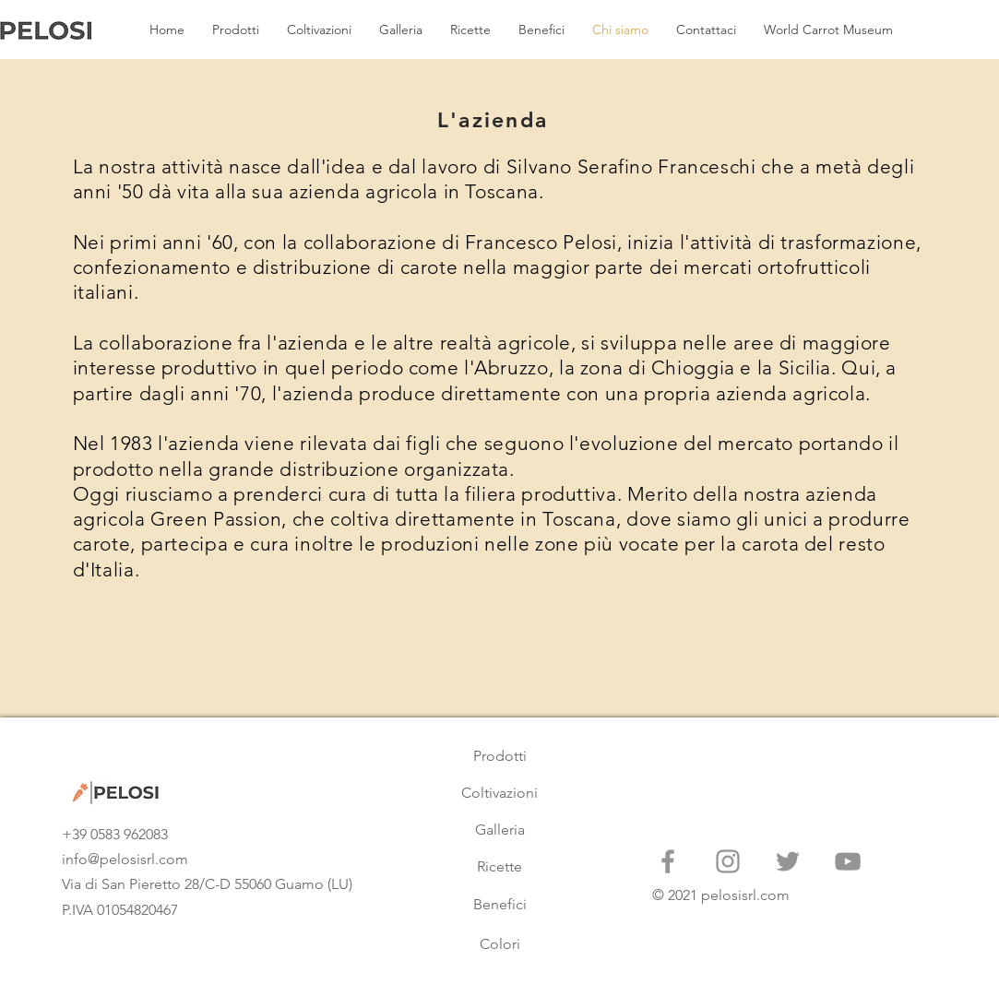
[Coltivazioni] (500, 793)
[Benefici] (500, 904)
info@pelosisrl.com (125, 859)
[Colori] (500, 944)
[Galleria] (500, 830)
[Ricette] (500, 866)
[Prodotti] (500, 756)
